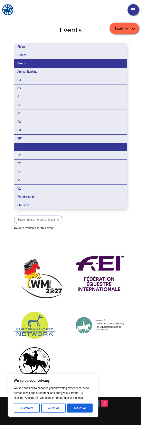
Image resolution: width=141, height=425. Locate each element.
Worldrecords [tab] (26, 196)
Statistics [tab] (23, 205)
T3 (19, 163)
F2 (19, 105)
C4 (19, 80)
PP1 (20, 138)
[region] (53, 395)
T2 (19, 155)
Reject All (53, 408)
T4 (19, 171)
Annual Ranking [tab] (27, 71)
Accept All (79, 408)
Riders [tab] (21, 46)
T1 (19, 146)
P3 (19, 130)
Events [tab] (21, 63)
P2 (19, 121)
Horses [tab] (22, 55)
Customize (27, 408)
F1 (19, 96)
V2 (19, 188)
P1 (19, 113)
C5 (19, 88)
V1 (19, 180)
